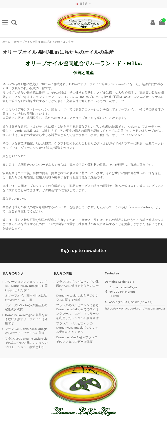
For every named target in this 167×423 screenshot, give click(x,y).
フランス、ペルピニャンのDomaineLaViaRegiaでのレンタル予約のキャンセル (77, 328)
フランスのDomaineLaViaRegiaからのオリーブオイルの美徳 (26, 331)
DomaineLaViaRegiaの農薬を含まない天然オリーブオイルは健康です (26, 319)
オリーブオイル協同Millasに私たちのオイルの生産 (26, 298)
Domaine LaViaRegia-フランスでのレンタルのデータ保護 (76, 339)
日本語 (83, 3)
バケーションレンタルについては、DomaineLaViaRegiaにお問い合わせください (26, 286)
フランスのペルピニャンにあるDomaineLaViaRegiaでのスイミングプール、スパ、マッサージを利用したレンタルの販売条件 (77, 311)
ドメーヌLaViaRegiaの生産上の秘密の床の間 (26, 307)
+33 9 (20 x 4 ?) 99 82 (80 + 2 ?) (130, 302)
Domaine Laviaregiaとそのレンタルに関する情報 (77, 298)
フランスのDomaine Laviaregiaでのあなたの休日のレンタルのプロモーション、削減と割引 (26, 343)
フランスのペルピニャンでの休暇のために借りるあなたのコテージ (77, 286)
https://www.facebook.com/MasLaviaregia (135, 308)
